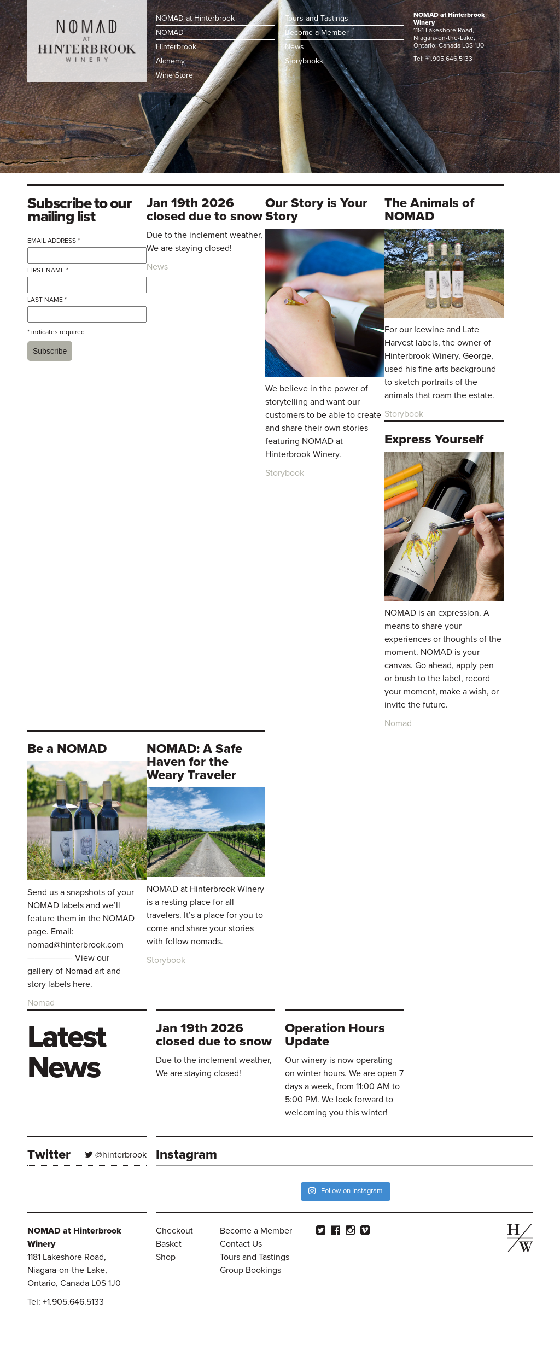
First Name (47, 270)
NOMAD (170, 32)
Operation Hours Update (335, 1034)
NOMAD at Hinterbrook (195, 18)
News (294, 46)
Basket (169, 1243)
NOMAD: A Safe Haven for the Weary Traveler (194, 762)
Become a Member (317, 32)
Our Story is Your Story (316, 209)
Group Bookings (250, 1270)
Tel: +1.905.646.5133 (442, 58)
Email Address (53, 240)
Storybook (284, 472)
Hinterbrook (176, 46)
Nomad (398, 723)
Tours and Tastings (316, 18)
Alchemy (170, 61)
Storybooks (304, 61)
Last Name (47, 299)
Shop (166, 1257)
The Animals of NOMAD (429, 209)
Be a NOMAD (67, 749)
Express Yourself (433, 439)
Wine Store (174, 75)
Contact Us (241, 1243)
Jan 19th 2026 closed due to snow (204, 209)
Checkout (174, 1230)
